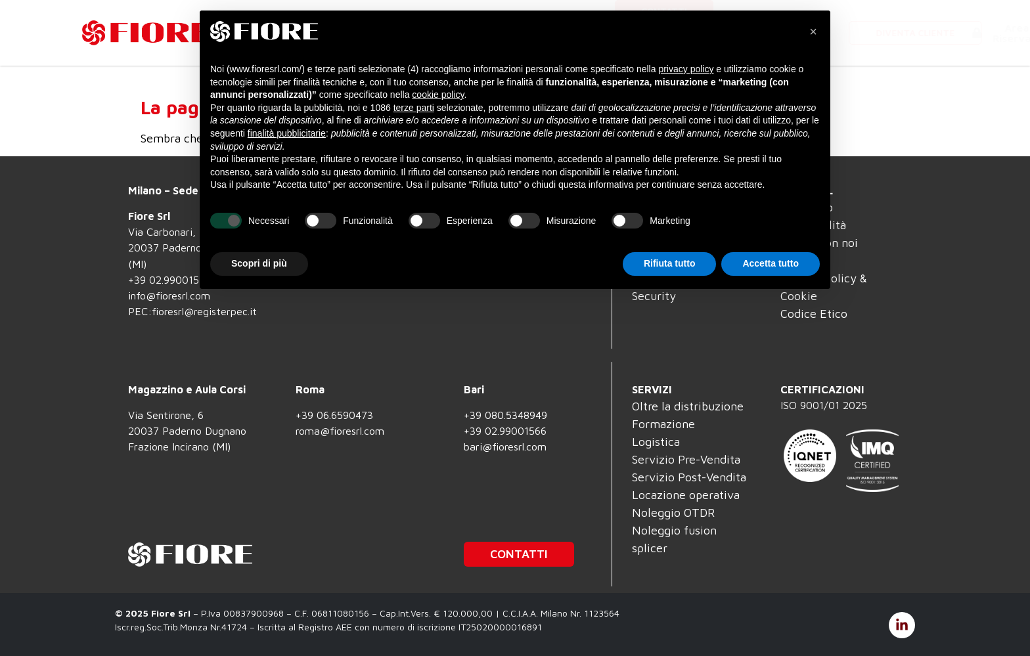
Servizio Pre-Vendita (686, 459)
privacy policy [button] (685, 69)
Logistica (656, 441)
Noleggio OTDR (673, 512)
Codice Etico (813, 313)
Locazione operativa (686, 495)
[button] (813, 31)
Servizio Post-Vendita (689, 477)
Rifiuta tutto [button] (670, 263)
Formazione (663, 424)
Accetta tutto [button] (770, 263)
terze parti (413, 107)
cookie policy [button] (438, 94)
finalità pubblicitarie (287, 133)
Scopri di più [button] (259, 263)
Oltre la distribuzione (688, 406)
